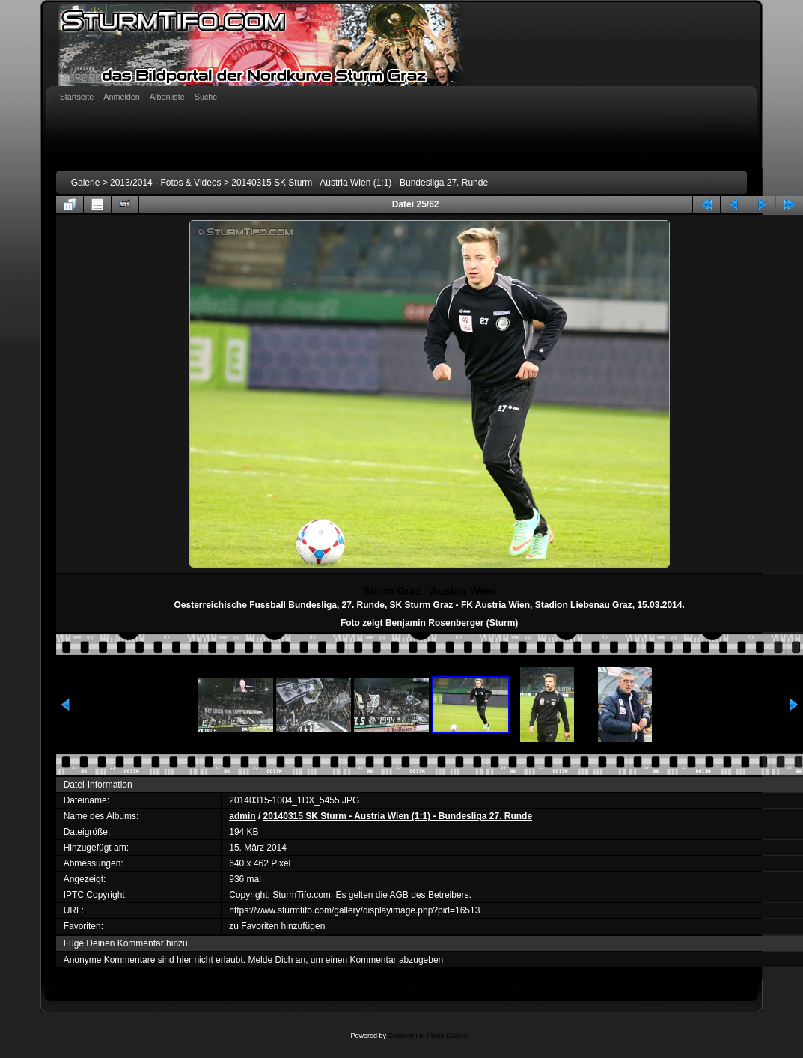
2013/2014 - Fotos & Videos (166, 182)
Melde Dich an (276, 960)
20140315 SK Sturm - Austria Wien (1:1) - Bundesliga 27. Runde (359, 182)
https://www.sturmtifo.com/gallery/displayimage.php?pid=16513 (354, 910)
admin (242, 816)
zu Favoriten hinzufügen (277, 926)
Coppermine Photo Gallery (427, 1035)
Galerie (85, 182)
